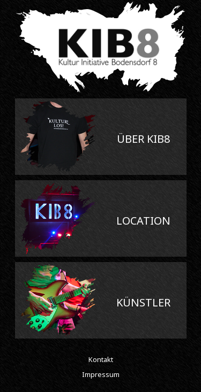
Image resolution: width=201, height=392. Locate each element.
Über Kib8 (143, 139)
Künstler (143, 302)
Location (143, 220)
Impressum (101, 374)
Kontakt (100, 359)
